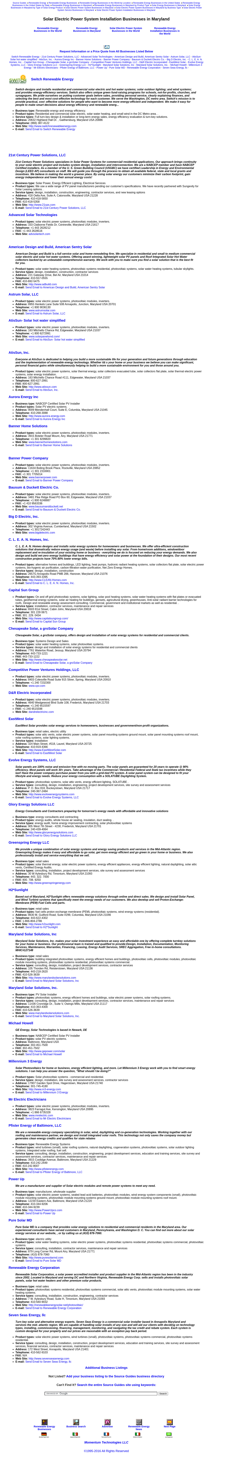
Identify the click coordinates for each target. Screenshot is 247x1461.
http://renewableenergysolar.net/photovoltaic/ (56, 1305)
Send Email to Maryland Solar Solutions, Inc (52, 980)
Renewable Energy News (139, 1425)
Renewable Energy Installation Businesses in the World (165, 31)
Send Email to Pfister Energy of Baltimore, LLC (54, 1172)
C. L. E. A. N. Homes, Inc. (29, 539)
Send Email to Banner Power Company (49, 480)
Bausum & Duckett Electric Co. (148, 59)
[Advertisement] (71, 141)
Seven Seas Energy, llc (175, 67)
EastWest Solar (177, 62)
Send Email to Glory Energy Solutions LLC (51, 835)
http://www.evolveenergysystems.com (51, 794)
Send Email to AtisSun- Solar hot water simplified (55, 339)
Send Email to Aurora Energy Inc (45, 419)
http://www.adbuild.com (43, 284)
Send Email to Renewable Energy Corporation (53, 1308)
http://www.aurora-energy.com (47, 416)
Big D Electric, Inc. (176, 59)
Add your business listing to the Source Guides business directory (115, 1376)
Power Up (102, 67)
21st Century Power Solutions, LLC (60, 56)
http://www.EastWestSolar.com (47, 750)
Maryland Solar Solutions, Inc (118, 65)
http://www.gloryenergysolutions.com (51, 832)
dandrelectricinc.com (41, 711)
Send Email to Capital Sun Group (45, 621)
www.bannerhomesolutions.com (48, 442)
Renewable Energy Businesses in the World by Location (105, 3)
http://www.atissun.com (43, 386)
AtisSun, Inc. (46, 59)
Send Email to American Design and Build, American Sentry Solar (65, 287)
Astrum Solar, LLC (180, 56)
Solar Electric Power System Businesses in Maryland (89, 8)
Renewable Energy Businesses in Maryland (72, 5)
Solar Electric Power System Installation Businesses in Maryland (126, 10)
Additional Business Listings (106, 1367)
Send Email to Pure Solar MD (43, 1260)
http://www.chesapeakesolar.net (48, 659)
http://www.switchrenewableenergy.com (53, 126)
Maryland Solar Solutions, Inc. (152, 65)
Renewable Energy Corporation (144, 67)
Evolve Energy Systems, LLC (32, 760)
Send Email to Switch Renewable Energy (50, 129)
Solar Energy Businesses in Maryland (169, 5)
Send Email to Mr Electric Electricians (48, 1118)
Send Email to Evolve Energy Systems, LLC (52, 797)
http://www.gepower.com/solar (47, 1051)
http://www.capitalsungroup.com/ (48, 618)
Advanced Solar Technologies (97, 56)
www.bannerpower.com (43, 477)
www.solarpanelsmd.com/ (44, 336)
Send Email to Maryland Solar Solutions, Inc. (52, 1016)
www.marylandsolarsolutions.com (49, 1013)
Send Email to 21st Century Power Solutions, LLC (55, 207)
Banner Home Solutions (88, 59)
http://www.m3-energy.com (45, 1089)
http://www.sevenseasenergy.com (49, 1358)
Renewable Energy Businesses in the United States (156, 3)
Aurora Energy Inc (64, 59)
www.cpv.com (37, 685)
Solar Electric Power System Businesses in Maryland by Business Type (148, 8)
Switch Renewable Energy (25, 56)
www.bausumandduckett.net (46, 506)
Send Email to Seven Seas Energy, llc (48, 1361)
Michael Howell (178, 65)
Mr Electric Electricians (46, 67)
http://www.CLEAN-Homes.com (48, 580)
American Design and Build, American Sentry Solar (142, 56)
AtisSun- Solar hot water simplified (37, 320)
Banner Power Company (117, 59)
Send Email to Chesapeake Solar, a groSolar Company (58, 662)
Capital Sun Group (34, 62)
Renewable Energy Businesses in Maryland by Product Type (121, 5)
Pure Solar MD (117, 67)
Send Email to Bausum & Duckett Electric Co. (53, 509)
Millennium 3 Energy (25, 1061)
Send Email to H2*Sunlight (41, 927)
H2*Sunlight (94, 65)
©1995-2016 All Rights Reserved (106, 1451)
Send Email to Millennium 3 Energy (46, 1092)
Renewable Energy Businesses (63, 3)
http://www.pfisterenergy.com (46, 1169)
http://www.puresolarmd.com (46, 1257)
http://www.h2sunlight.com (45, 924)
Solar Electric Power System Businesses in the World (126, 29)
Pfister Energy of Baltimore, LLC (77, 67)
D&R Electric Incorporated (153, 62)
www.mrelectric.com (41, 1115)
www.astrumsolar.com (42, 310)
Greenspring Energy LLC (72, 65)
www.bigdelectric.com (42, 532)
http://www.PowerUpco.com (45, 1210)
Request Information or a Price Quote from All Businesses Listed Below (106, 51)
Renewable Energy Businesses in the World (48, 29)
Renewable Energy (37, 3)
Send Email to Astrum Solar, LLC (45, 313)
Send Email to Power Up (40, 1213)
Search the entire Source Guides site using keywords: (116, 1385)
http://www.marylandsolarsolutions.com (52, 977)
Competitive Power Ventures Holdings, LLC (114, 62)
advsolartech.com (39, 234)
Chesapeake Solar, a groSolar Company (67, 62)
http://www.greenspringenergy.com (50, 882)
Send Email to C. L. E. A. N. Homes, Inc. (49, 583)
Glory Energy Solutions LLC (42, 65)
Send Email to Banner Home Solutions (48, 445)
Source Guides (19, 3)
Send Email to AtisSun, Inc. (41, 389)
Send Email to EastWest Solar (43, 753)
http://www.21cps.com (42, 204)
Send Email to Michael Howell (43, 1054)
